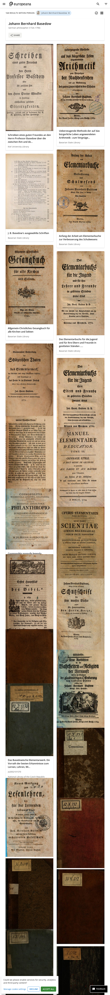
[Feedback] (99, 989)
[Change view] (101, 13)
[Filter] (106, 4)
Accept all (48, 989)
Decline (34, 989)
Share (15, 35)
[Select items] (96, 13)
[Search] (98, 4)
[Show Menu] (4, 4)
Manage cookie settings (15, 989)
